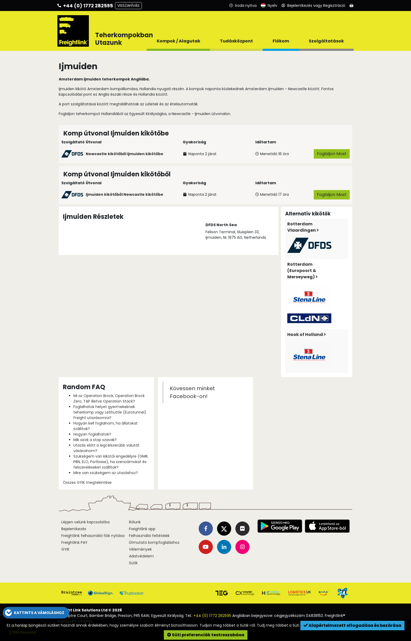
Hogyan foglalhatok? (92, 434)
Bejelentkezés (73, 528)
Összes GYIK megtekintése (87, 482)
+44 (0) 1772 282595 (212, 615)
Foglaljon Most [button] (332, 154)
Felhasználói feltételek (149, 535)
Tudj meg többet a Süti (278, 625)
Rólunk (135, 522)
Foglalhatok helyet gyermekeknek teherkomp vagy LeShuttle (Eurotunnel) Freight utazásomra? (109, 412)
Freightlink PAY (74, 542)
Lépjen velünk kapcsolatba (85, 522)
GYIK (65, 549)
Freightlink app (142, 528)
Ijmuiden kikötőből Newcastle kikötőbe (124, 194)
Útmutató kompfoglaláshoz (154, 542)
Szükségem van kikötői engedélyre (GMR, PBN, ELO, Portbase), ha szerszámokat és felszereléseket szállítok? (110, 462)
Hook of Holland (306, 335)
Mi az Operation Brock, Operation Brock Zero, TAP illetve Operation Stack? (109, 398)
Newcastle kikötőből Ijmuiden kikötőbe (124, 153)
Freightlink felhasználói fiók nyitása (93, 535)
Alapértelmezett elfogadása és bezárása (352, 625)
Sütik (133, 563)
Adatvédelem (141, 556)
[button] (36, 612)
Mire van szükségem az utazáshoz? (105, 472)
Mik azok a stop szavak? (95, 439)
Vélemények (140, 549)
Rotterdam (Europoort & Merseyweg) (302, 270)
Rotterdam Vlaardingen (303, 227)
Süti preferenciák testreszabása (205, 635)
